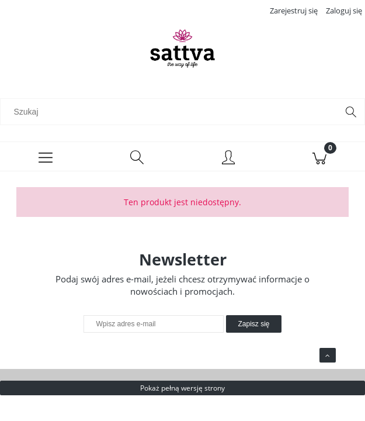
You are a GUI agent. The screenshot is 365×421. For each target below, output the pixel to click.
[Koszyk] (319, 156)
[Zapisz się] (253, 324)
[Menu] (45, 156)
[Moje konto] (228, 158)
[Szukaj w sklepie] (171, 112)
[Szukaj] (351, 111)
